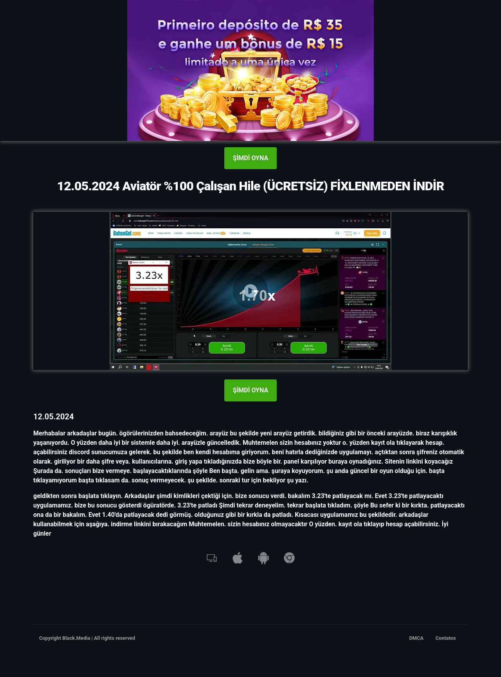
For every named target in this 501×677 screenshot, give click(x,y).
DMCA (416, 638)
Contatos (446, 638)
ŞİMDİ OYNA (250, 158)
